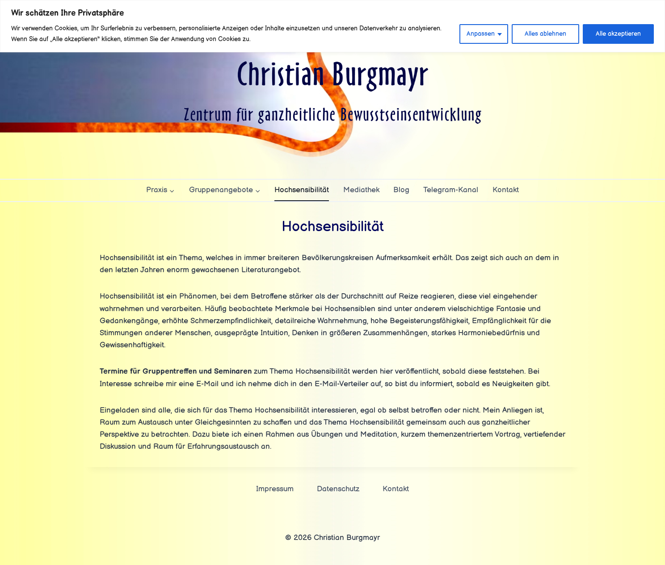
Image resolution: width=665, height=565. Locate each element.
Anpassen (481, 34)
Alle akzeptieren (618, 34)
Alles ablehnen (545, 34)
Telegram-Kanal (450, 190)
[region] (332, 26)
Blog (401, 190)
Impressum (275, 489)
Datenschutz (338, 489)
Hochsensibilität (301, 190)
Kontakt (505, 190)
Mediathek (361, 190)
